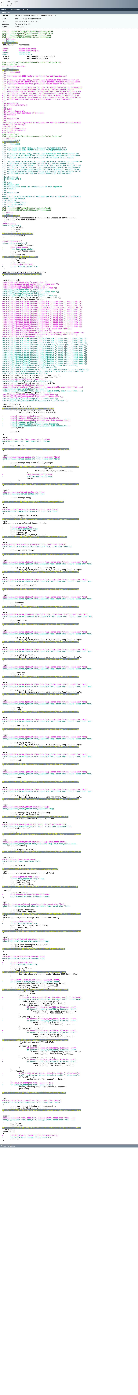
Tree (22, 27)
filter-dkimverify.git (18, 9)
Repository (5, 9)
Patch (17, 27)
